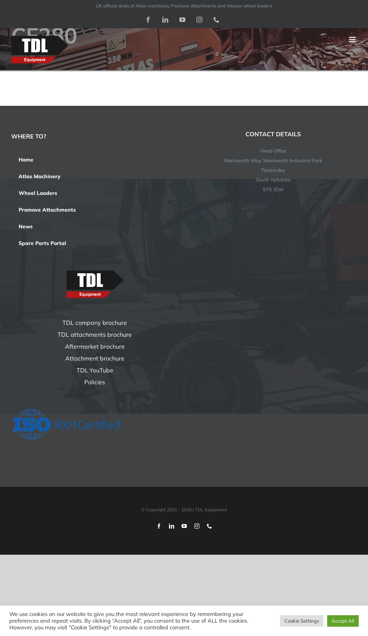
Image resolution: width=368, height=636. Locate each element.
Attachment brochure (94, 358)
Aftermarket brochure (95, 346)
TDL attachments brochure (95, 334)
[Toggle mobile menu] (353, 39)
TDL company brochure (94, 322)
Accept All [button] (343, 621)
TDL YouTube (94, 370)
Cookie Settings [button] (301, 621)
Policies (94, 382)
